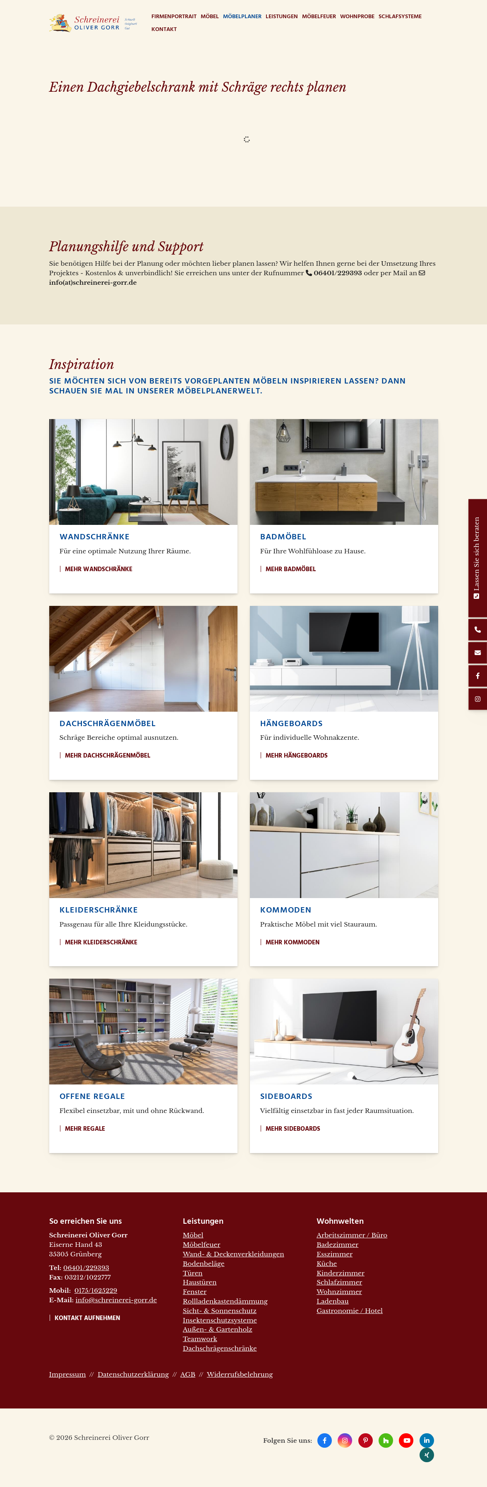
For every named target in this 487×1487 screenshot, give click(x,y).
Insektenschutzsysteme (220, 1320)
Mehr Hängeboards (297, 756)
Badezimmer (337, 1245)
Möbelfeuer (319, 16)
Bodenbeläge (204, 1264)
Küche (327, 1264)
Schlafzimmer (339, 1282)
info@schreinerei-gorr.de (116, 1300)
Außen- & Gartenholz (217, 1329)
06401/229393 (86, 1268)
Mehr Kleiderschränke (101, 943)
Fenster (194, 1292)
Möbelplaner (242, 16)
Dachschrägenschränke (220, 1348)
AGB (187, 1374)
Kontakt (164, 29)
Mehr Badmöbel (291, 569)
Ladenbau (332, 1301)
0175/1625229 (96, 1290)
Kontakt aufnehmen (87, 1318)
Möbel (210, 16)
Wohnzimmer (339, 1292)
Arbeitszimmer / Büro (352, 1235)
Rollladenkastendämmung (225, 1301)
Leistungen (282, 16)
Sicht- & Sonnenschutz (220, 1311)
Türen (193, 1273)
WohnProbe (357, 16)
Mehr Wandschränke (98, 569)
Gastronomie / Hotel (350, 1311)
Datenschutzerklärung (133, 1374)
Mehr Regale (85, 1129)
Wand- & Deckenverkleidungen (233, 1254)
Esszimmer (335, 1254)
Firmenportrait (174, 16)
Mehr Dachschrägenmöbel (107, 756)
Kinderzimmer (341, 1273)
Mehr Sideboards (293, 1129)
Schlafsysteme (400, 16)
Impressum (67, 1374)
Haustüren (200, 1282)
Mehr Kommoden (292, 943)
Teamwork (200, 1339)
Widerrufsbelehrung (240, 1374)
